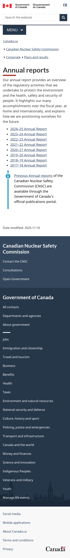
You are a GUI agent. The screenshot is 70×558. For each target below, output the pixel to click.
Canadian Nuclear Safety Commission (32, 49)
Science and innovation (19, 462)
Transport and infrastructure (23, 436)
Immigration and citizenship (23, 348)
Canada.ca (10, 41)
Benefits (8, 374)
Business (9, 366)
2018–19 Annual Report (28, 160)
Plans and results (36, 57)
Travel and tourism (16, 357)
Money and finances (17, 454)
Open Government (16, 279)
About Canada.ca (15, 531)
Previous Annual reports (33, 175)
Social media (12, 514)
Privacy (8, 549)
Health (7, 383)
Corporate (13, 57)
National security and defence (24, 410)
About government (16, 325)
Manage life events (16, 498)
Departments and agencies (22, 316)
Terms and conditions (18, 540)
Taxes (7, 392)
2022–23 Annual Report (28, 139)
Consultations (12, 270)
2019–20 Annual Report (28, 155)
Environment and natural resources (28, 401)
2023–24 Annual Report (28, 134)
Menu (15, 29)
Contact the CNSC (15, 261)
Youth (7, 489)
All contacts (11, 307)
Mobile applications (16, 523)
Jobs (6, 339)
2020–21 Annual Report (28, 150)
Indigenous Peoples (17, 471)
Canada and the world (18, 445)
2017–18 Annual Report (28, 165)
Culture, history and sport (21, 418)
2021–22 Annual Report (28, 144)
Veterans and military (18, 480)
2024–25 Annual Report (28, 129)
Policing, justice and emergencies (26, 427)
